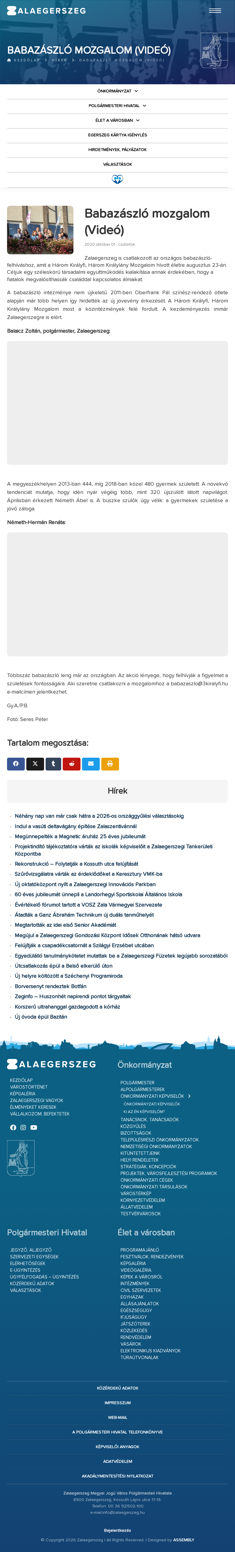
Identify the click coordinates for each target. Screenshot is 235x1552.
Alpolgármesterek (143, 1089)
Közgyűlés (133, 1126)
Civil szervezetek (141, 1290)
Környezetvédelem (143, 1200)
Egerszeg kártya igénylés (117, 135)
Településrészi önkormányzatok (160, 1140)
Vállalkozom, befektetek (40, 1114)
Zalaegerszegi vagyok (36, 1100)
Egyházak (132, 1297)
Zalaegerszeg (46, 10)
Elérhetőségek (28, 1263)
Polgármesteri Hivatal (114, 106)
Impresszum (118, 1403)
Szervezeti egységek (34, 1257)
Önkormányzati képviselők (152, 1096)
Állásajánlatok (140, 1304)
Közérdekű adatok (32, 1284)
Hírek (60, 60)
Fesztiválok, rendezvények (152, 1257)
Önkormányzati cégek (147, 1180)
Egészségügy (136, 1310)
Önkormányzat (114, 91)
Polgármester (138, 1083)
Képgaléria (22, 1094)
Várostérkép (136, 1193)
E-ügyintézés (25, 1270)
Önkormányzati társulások (154, 1187)
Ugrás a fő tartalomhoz (212, 2)
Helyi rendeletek (140, 1160)
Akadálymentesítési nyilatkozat (117, 1476)
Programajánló (140, 1250)
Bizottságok (136, 1133)
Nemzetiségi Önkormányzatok (156, 1146)
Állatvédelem (137, 1207)
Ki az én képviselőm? (144, 1112)
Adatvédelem (117, 1462)
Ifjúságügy (134, 1317)
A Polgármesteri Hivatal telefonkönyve (117, 1432)
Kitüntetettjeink (140, 1153)
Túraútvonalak (140, 1357)
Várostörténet (29, 1087)
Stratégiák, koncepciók (149, 1167)
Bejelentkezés (117, 1530)
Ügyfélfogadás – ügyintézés (44, 1277)
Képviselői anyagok (117, 1447)
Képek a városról (141, 1277)
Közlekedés (134, 1331)
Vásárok (131, 1344)
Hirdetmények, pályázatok (117, 150)
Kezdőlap (23, 60)
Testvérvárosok (141, 1214)
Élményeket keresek (33, 1107)
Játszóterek (136, 1324)
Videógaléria (136, 1270)
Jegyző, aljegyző (31, 1250)
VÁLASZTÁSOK (117, 164)
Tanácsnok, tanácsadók (150, 1120)
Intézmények (135, 1284)
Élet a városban (114, 120)
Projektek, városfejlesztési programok (169, 1173)
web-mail (117, 1418)
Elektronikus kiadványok (151, 1351)
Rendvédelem (136, 1337)
